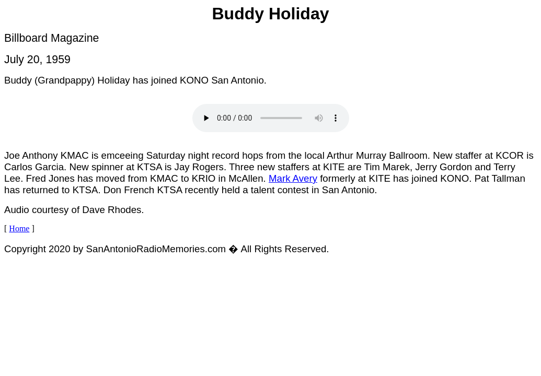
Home (19, 228)
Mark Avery (293, 178)
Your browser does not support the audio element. (270, 118)
